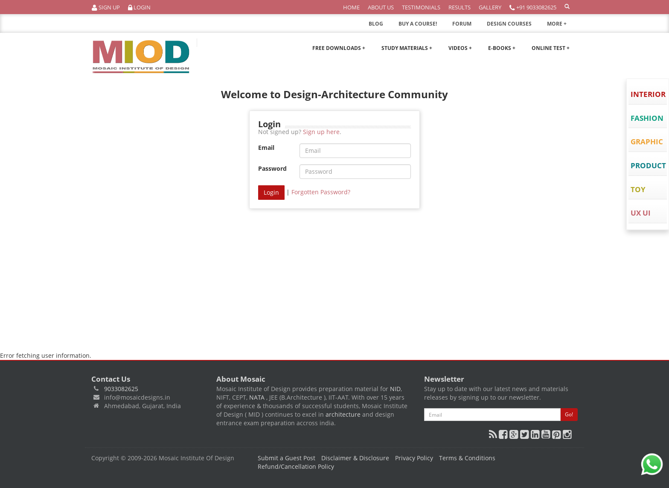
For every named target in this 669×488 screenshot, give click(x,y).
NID (395, 389)
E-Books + (501, 48)
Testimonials (421, 7)
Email (266, 147)
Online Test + (551, 48)
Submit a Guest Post (286, 458)
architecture (343, 414)
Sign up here (321, 132)
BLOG (376, 23)
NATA (257, 397)
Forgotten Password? (320, 192)
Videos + (460, 48)
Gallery (490, 7)
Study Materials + (406, 48)
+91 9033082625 (532, 7)
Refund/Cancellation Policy (296, 466)
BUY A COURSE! (417, 23)
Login (139, 7)
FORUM (461, 23)
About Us (381, 7)
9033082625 (121, 389)
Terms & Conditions (467, 458)
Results (459, 7)
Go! (569, 414)
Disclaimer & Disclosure (355, 458)
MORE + (562, 26)
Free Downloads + (338, 48)
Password (272, 168)
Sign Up (106, 7)
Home (351, 7)
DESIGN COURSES (509, 23)
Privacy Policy (414, 458)
